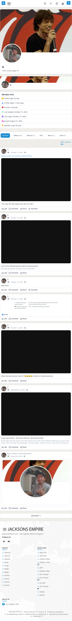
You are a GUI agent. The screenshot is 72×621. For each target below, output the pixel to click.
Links (63, 135)
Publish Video (45, 559)
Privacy (41, 612)
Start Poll (43, 553)
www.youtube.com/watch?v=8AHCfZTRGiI (16, 156)
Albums (31, 135)
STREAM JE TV (37, 616)
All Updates (66, 142)
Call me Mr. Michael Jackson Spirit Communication (19, 266)
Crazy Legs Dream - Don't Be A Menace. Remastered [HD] (22, 438)
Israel (6, 314)
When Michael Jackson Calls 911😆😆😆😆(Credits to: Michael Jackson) (27, 376)
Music (51, 135)
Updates (5, 135)
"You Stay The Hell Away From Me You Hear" (17, 204)
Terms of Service (30, 612)
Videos (18, 135)
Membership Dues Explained (36, 614)
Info (41, 135)
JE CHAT (43, 583)
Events (7, 575)
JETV (41, 568)
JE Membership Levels (14, 614)
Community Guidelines (55, 612)
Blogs (7, 562)
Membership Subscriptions (58, 614)
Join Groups (44, 574)
